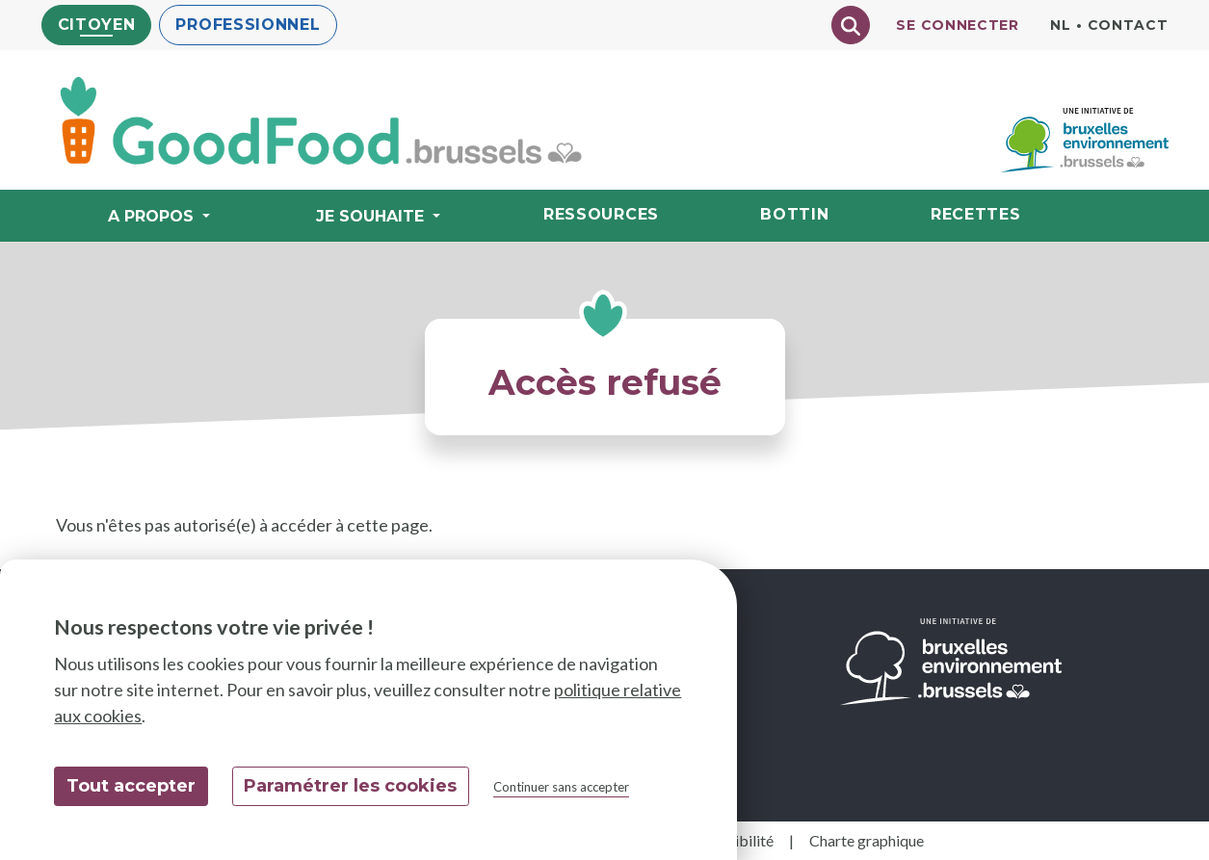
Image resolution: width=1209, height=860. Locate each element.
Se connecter (957, 25)
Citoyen (97, 24)
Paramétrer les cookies (350, 785)
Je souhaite (372, 216)
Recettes (976, 214)
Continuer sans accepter (561, 787)
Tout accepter (131, 785)
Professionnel (247, 24)
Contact (1128, 25)
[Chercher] (850, 25)
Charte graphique (866, 840)
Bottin (794, 214)
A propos (153, 216)
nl (1060, 25)
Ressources (601, 214)
